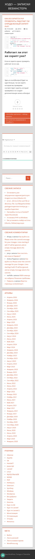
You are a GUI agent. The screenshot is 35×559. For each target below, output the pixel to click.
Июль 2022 (11, 383)
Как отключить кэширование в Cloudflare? (16, 121)
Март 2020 (11, 439)
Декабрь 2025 (12, 306)
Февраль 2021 (12, 411)
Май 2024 (10, 342)
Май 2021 (10, 403)
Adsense (10, 455)
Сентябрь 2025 (12, 311)
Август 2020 (11, 428)
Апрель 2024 (12, 344)
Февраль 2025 (12, 325)
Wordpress (11, 494)
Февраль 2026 (12, 300)
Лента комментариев (15, 541)
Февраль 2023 (12, 369)
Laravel (9, 469)
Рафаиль (10, 281)
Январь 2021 (12, 414)
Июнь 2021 (11, 400)
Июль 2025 (11, 317)
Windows (10, 491)
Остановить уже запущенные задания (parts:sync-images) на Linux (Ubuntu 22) (17, 195)
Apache (9, 458)
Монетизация (12, 513)
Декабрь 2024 (12, 328)
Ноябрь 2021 (12, 397)
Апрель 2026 (12, 297)
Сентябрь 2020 (12, 425)
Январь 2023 (12, 372)
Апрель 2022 (12, 389)
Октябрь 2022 (12, 378)
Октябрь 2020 (12, 422)
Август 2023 (11, 361)
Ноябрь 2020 (12, 419)
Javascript (10, 466)
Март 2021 (11, 408)
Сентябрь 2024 (12, 333)
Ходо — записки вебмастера (17, 6)
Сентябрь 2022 (12, 380)
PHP (8, 480)
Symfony (10, 488)
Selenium (10, 485)
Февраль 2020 (12, 441)
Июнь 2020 (11, 433)
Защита (10, 499)
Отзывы (10, 519)
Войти (9, 535)
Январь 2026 (12, 303)
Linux (9, 472)
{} (24, 151)
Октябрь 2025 (12, 308)
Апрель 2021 (12, 405)
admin (19, 29)
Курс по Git (11, 505)
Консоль (10, 502)
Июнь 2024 (11, 339)
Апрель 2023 (12, 364)
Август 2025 (11, 314)
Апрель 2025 (12, 319)
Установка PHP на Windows (17, 217)
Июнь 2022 (11, 386)
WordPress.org (12, 543)
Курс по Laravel (12, 508)
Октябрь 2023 (12, 358)
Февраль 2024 (12, 350)
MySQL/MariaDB (13, 474)
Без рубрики (11, 496)
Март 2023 (11, 367)
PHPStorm (10, 483)
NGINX (9, 477)
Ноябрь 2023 (12, 355)
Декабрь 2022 (12, 375)
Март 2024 (11, 347)
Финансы (10, 521)
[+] (26, 151)
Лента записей (12, 538)
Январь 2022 (12, 394)
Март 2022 (11, 391)
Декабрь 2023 (12, 353)
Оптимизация (12, 516)
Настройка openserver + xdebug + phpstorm (17, 115)
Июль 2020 (11, 430)
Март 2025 (11, 322)
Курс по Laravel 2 (13, 510)
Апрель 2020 (12, 436)
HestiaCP (10, 463)
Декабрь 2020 (12, 416)
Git (8, 461)
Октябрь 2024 (12, 330)
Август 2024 (11, 336)
